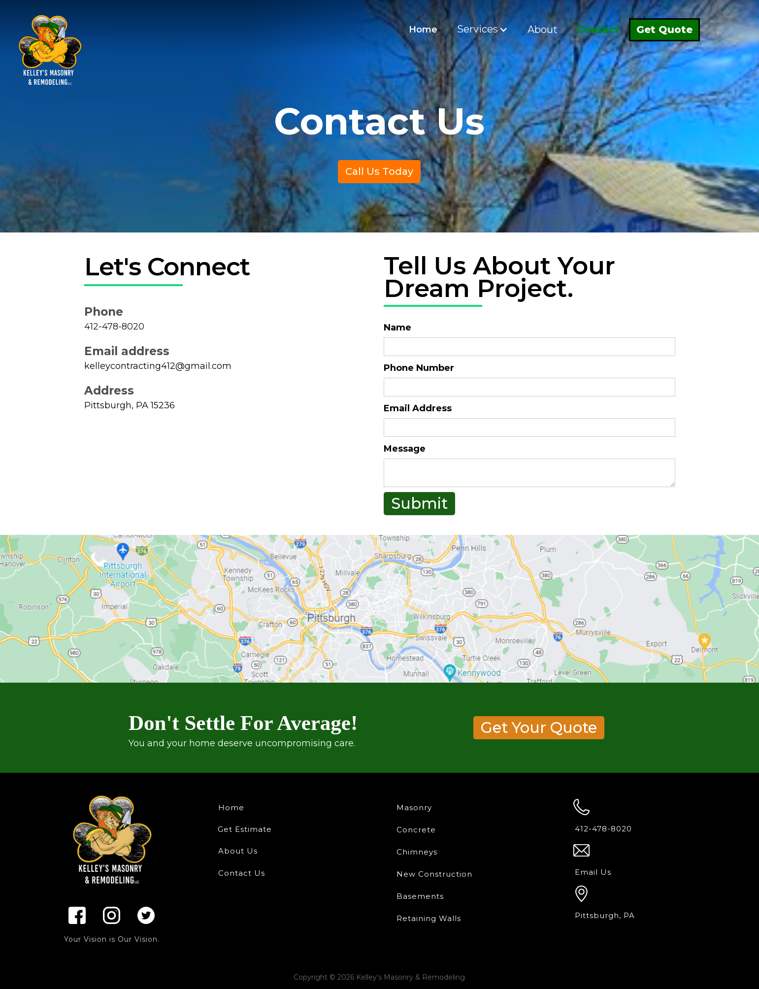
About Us (238, 851)
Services (477, 29)
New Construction (434, 874)
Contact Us (241, 873)
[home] (50, 46)
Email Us (593, 872)
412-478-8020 (114, 326)
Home (423, 29)
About (543, 29)
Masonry (414, 807)
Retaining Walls (428, 918)
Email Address (418, 408)
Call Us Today (379, 171)
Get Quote (664, 29)
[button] (482, 29)
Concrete (416, 829)
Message (405, 448)
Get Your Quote (538, 727)
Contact (598, 29)
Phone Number (419, 368)
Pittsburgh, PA (605, 915)
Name (397, 327)
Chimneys (416, 852)
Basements (420, 896)
